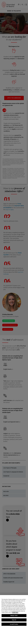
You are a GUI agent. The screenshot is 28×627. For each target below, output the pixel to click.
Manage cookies (14, 615)
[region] (14, 611)
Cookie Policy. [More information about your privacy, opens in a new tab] (15, 612)
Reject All (14, 619)
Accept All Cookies (14, 624)
